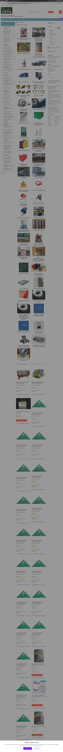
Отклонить (37, 748)
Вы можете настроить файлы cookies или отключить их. (31, 745)
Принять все (27, 748)
